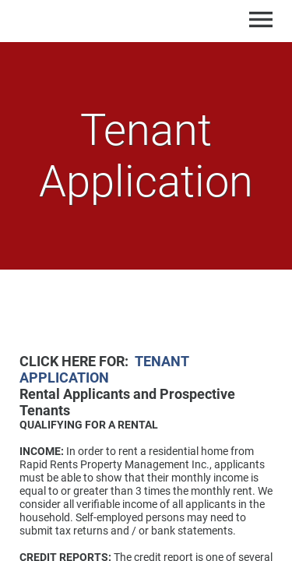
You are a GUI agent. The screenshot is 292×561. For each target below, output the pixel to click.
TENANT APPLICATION (103, 369)
